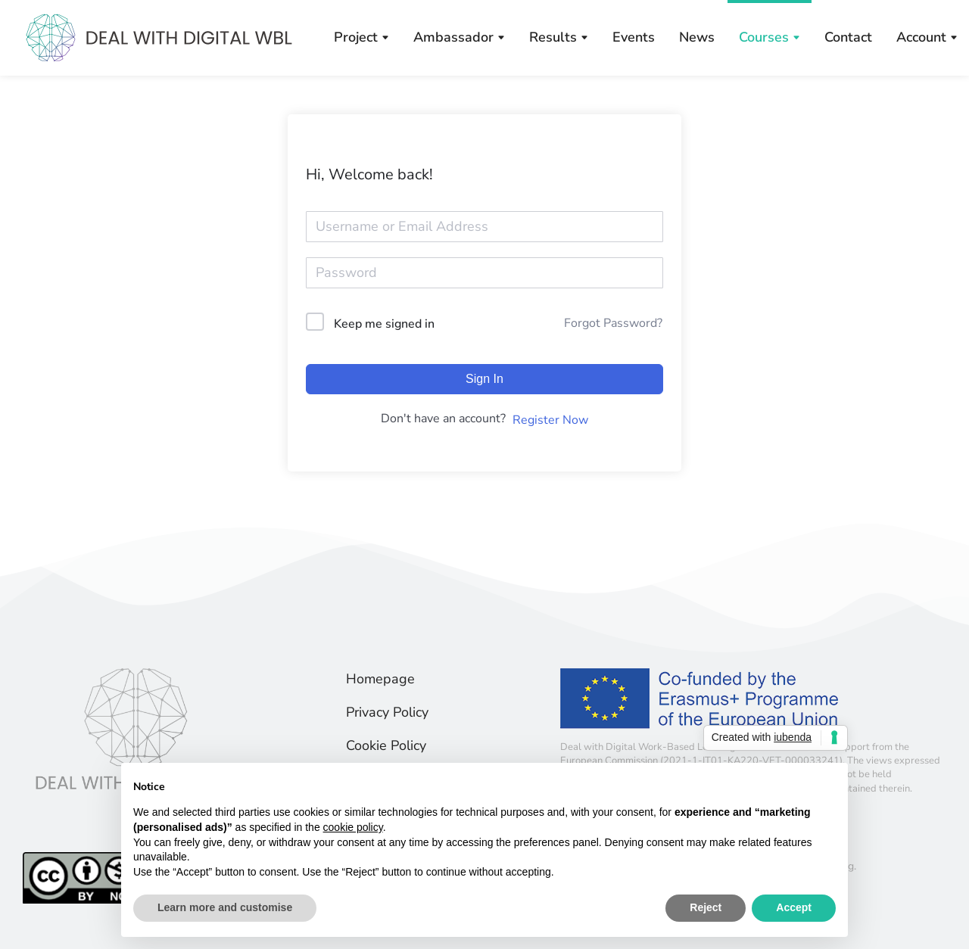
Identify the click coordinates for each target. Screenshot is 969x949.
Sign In (484, 378)
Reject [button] (705, 907)
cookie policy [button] (353, 827)
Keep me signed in (384, 324)
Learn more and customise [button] (224, 907)
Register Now (550, 420)
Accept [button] (794, 907)
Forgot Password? (613, 323)
